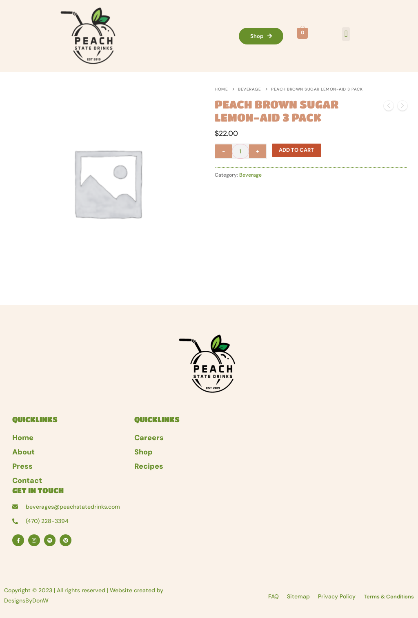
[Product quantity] (240, 151)
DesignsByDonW (26, 600)
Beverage (249, 89)
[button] (346, 34)
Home (221, 89)
